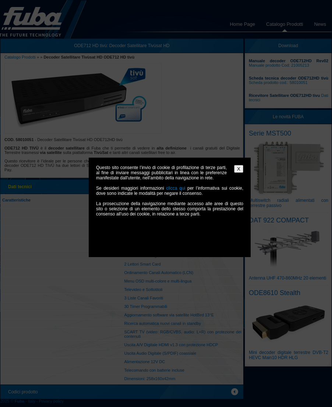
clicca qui (175, 188)
